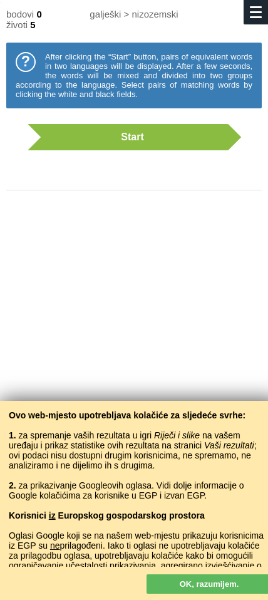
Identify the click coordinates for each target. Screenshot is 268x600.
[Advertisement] (134, 326)
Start (128, 137)
